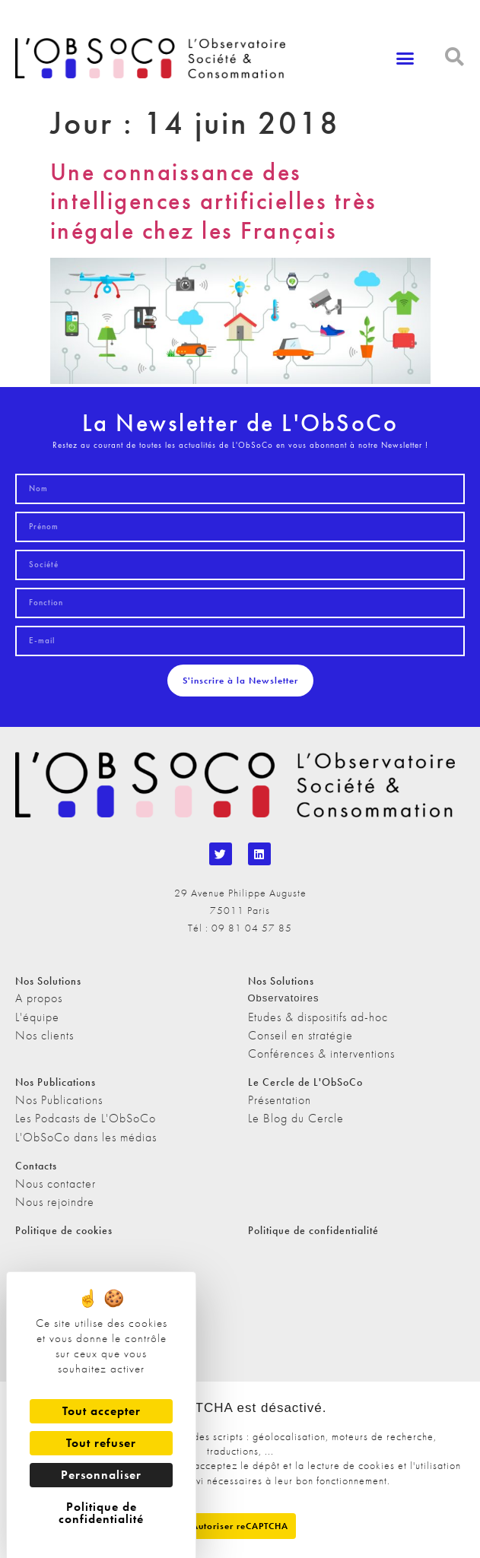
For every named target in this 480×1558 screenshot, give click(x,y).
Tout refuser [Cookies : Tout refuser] (101, 1443)
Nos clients (44, 1035)
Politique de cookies (64, 1230)
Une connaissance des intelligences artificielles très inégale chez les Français (213, 201)
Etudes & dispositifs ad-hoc (318, 1017)
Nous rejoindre (54, 1202)
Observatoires (283, 998)
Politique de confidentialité (313, 1230)
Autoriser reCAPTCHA (240, 1526)
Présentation (279, 1100)
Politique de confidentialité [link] (101, 1513)
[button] (405, 58)
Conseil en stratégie (300, 1035)
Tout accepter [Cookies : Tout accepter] (101, 1411)
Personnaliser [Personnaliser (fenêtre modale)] (101, 1475)
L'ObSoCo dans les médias (86, 1137)
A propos (38, 998)
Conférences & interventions (321, 1053)
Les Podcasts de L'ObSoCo (85, 1118)
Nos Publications (59, 1100)
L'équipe (37, 1017)
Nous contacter (55, 1184)
